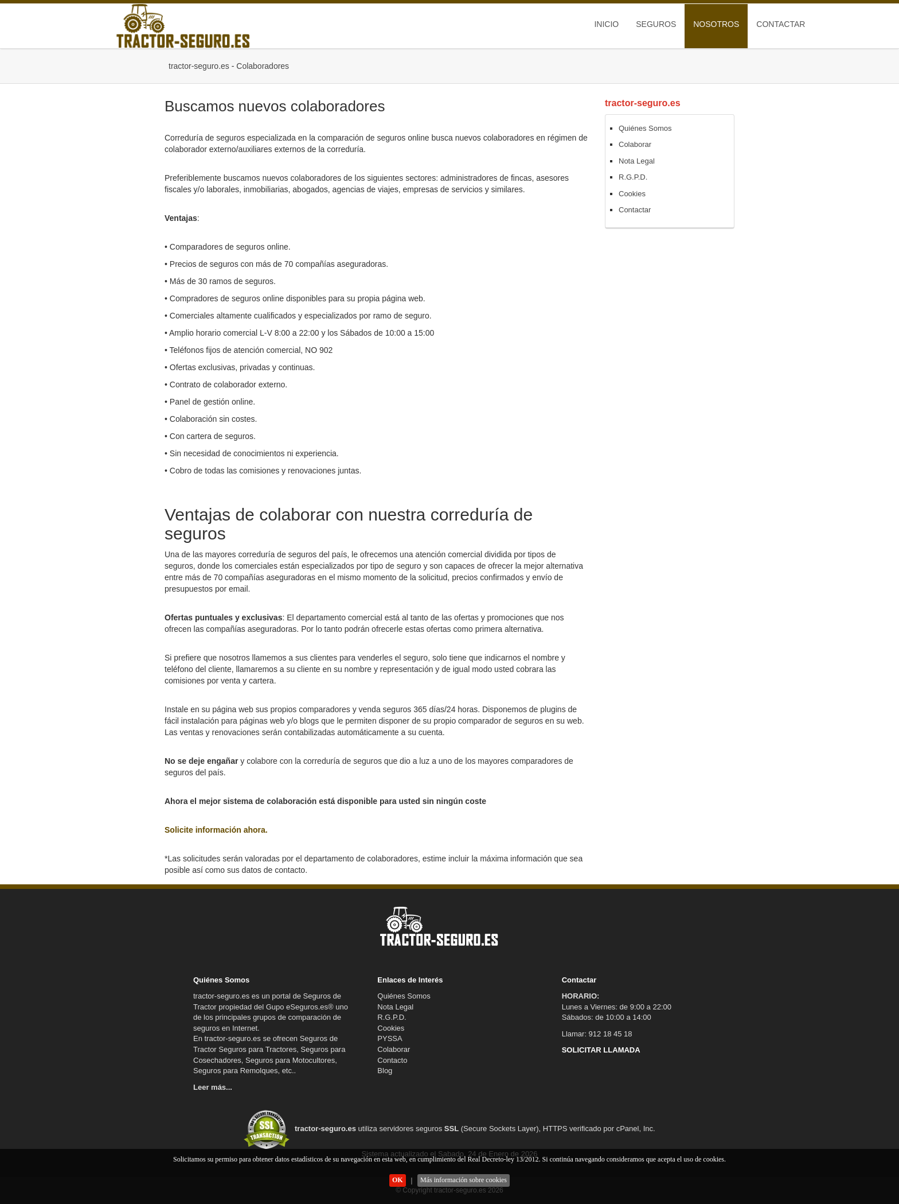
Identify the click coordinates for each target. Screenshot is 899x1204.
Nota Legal (637, 161)
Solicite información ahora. (216, 829)
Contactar (780, 24)
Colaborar (635, 144)
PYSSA (389, 1038)
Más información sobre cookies (463, 1180)
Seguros (656, 24)
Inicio (606, 24)
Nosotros (716, 24)
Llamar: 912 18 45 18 (597, 1034)
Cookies (632, 193)
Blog (384, 1070)
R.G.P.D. (633, 177)
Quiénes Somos (645, 128)
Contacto (392, 1060)
